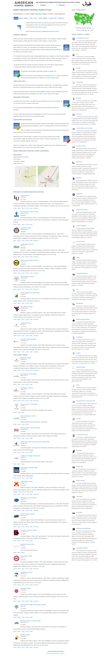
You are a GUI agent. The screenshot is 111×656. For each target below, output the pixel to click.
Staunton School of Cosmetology (29, 404)
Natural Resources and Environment (85, 400)
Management (79, 303)
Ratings (30, 51)
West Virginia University (27, 306)
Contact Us (62, 653)
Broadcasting (79, 82)
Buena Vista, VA (24, 515)
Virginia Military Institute (27, 481)
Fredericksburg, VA (24, 340)
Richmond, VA (23, 261)
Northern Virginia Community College (30, 292)
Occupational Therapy (82, 434)
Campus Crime (53, 18)
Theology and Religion (82, 548)
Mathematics (79, 337)
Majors (54, 49)
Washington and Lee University (28, 497)
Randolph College (25, 634)
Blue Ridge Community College (29, 374)
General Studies (80, 241)
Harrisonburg (38, 27)
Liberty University (25, 195)
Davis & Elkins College (26, 556)
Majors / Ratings (23, 18)
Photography (79, 466)
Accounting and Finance (82, 38)
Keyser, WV (23, 606)
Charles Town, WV (24, 213)
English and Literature (82, 209)
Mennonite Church (54, 31)
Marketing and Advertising (83, 319)
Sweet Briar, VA (24, 589)
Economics (79, 161)
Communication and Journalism (84, 128)
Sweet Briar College (26, 588)
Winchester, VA (24, 573)
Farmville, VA (23, 324)
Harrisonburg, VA (24, 278)
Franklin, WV (23, 417)
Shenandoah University (26, 572)
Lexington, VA (23, 483)
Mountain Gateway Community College (31, 620)
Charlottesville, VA (24, 229)
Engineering (79, 193)
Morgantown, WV (24, 308)
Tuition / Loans (33, 18)
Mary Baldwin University (27, 388)
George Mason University (27, 244)
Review (16, 18)
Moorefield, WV (24, 443)
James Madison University (27, 276)
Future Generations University (28, 416)
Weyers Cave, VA (24, 375)
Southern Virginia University (28, 514)
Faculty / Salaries (42, 18)
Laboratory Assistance (82, 273)
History (78, 257)
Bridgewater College (26, 357)
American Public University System (29, 211)
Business (78, 98)
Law (77, 289)
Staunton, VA (23, 389)
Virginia (44, 27)
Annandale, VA (24, 294)
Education (78, 177)
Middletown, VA (24, 469)
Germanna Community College (28, 530)
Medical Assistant (80, 367)
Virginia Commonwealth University (29, 260)
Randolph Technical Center (27, 544)
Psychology (79, 496)
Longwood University (26, 323)
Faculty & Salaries (50, 77)
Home (47, 653)
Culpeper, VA (23, 457)
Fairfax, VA (23, 245)
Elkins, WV (23, 545)
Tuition (23, 208)
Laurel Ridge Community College (29, 467)
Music (77, 385)
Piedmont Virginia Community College (30, 427)
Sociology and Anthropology (83, 528)
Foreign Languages (81, 225)
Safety (31, 208)
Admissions (61, 18)
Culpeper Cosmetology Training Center (30, 455)
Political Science (80, 480)
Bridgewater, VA (24, 359)
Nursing (78, 418)
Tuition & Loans (43, 93)
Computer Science (81, 146)
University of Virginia (26, 228)
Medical (78, 353)
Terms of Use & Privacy (54, 653)
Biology (78, 68)
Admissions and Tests (27, 116)
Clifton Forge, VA (24, 622)
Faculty (27, 208)
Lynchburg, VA (23, 197)
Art (77, 54)
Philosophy (79, 450)
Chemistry (79, 114)
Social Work (79, 512)
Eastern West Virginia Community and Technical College (35, 441)
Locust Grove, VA (24, 531)
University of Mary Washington (28, 339)
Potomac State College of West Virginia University (33, 604)
